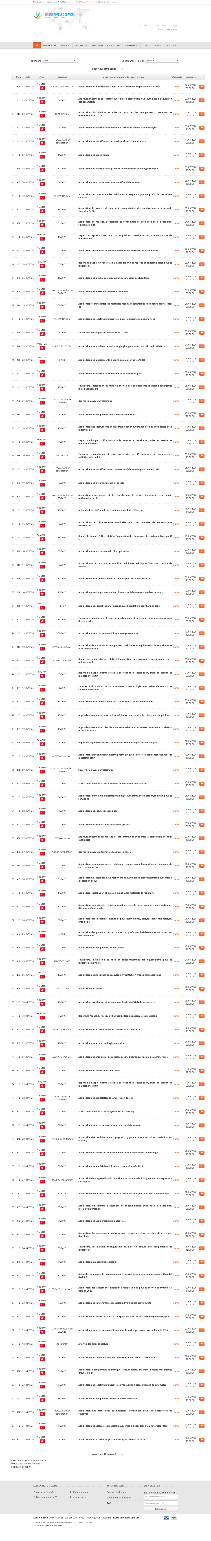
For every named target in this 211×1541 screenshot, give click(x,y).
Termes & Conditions (153, 45)
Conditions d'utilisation (119, 1497)
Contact (171, 45)
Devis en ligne (132, 45)
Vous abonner (87, 2)
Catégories (81, 45)
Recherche (65, 45)
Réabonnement (79, 1492)
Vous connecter (72, 2)
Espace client (114, 45)
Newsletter (97, 45)
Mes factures (77, 1497)
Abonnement (49, 45)
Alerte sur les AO (43, 1492)
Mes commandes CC (45, 1497)
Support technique (117, 1492)
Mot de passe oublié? (167, 29)
